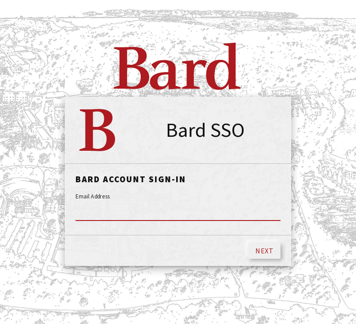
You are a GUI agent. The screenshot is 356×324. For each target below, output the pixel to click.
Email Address (93, 196)
